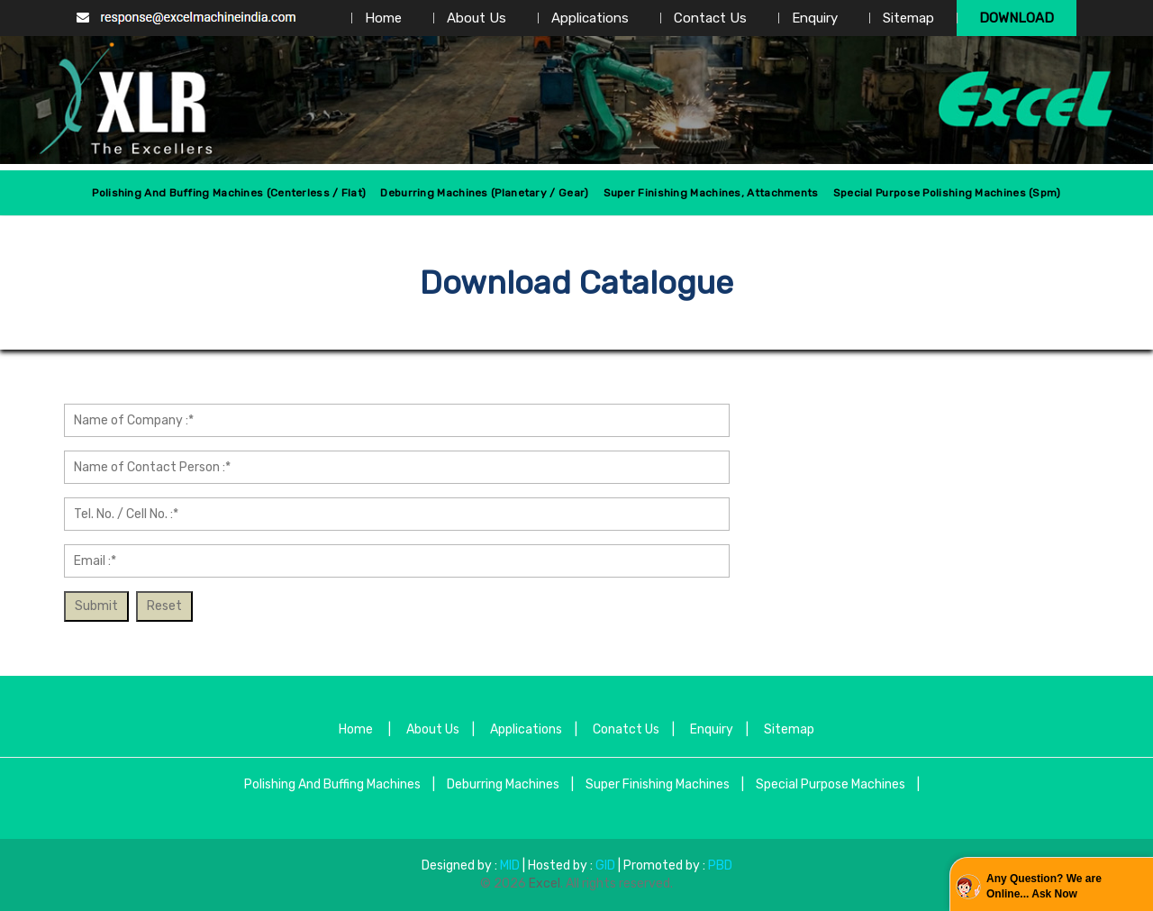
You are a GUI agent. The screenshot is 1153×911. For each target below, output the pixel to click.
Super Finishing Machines (658, 784)
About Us (476, 18)
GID (605, 865)
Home (383, 18)
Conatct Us (626, 729)
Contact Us (710, 18)
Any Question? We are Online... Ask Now (1044, 886)
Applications (590, 18)
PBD (720, 865)
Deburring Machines (503, 784)
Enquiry (815, 18)
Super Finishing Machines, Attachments (711, 193)
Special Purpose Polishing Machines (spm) (947, 193)
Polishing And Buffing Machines (332, 784)
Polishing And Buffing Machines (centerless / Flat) (229, 193)
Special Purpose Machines (830, 784)
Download (1016, 18)
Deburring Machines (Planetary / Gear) (484, 193)
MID (508, 865)
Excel (544, 883)
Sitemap (908, 18)
